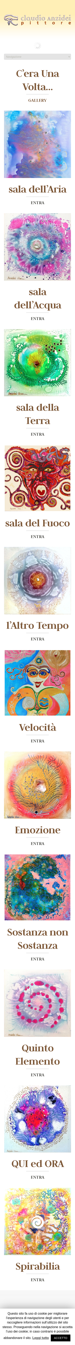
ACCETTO (60, 1338)
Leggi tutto (40, 1338)
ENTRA (37, 202)
